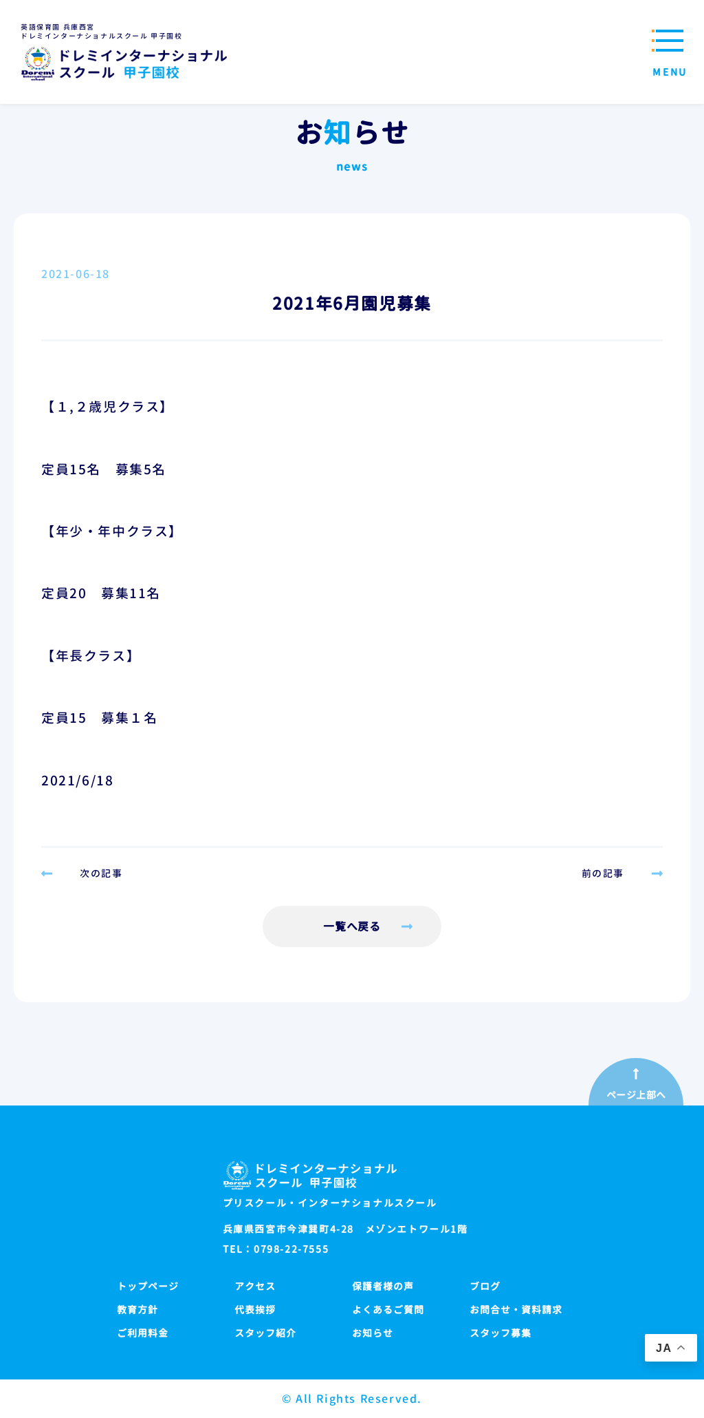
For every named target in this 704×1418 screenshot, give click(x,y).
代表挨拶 (255, 1309)
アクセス (255, 1286)
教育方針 (137, 1309)
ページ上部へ (636, 1095)
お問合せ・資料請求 (516, 1309)
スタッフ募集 (500, 1333)
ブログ (485, 1286)
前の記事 (603, 873)
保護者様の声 (383, 1286)
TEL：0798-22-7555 (276, 1249)
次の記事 (101, 873)
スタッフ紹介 (265, 1333)
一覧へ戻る (352, 926)
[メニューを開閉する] (666, 52)
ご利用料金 (142, 1333)
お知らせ (372, 1333)
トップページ (148, 1286)
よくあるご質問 (388, 1309)
